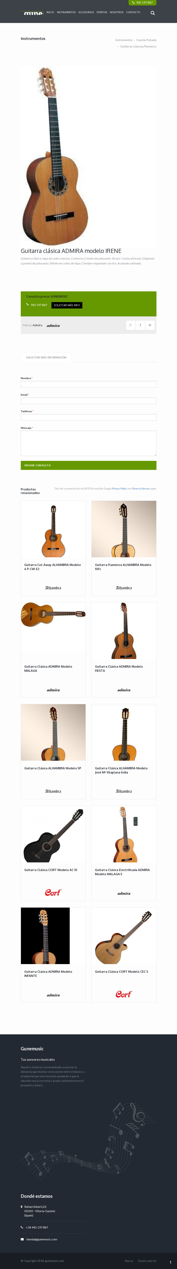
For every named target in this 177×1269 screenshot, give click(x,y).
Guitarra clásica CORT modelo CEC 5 (121, 972)
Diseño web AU (147, 1260)
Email (25, 394)
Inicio (50, 12)
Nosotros (116, 12)
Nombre (26, 378)
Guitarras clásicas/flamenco (138, 46)
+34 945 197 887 (37, 1227)
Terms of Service (141, 488)
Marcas (129, 1260)
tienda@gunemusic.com (41, 1239)
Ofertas (102, 12)
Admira (47, 325)
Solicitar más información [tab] (46, 357)
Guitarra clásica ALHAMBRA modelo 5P (52, 768)
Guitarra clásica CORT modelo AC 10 (50, 870)
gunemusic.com (54, 1260)
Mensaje (27, 427)
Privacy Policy (119, 488)
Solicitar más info (67, 305)
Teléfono (27, 411)
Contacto (133, 12)
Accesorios (86, 12)
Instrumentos (66, 12)
